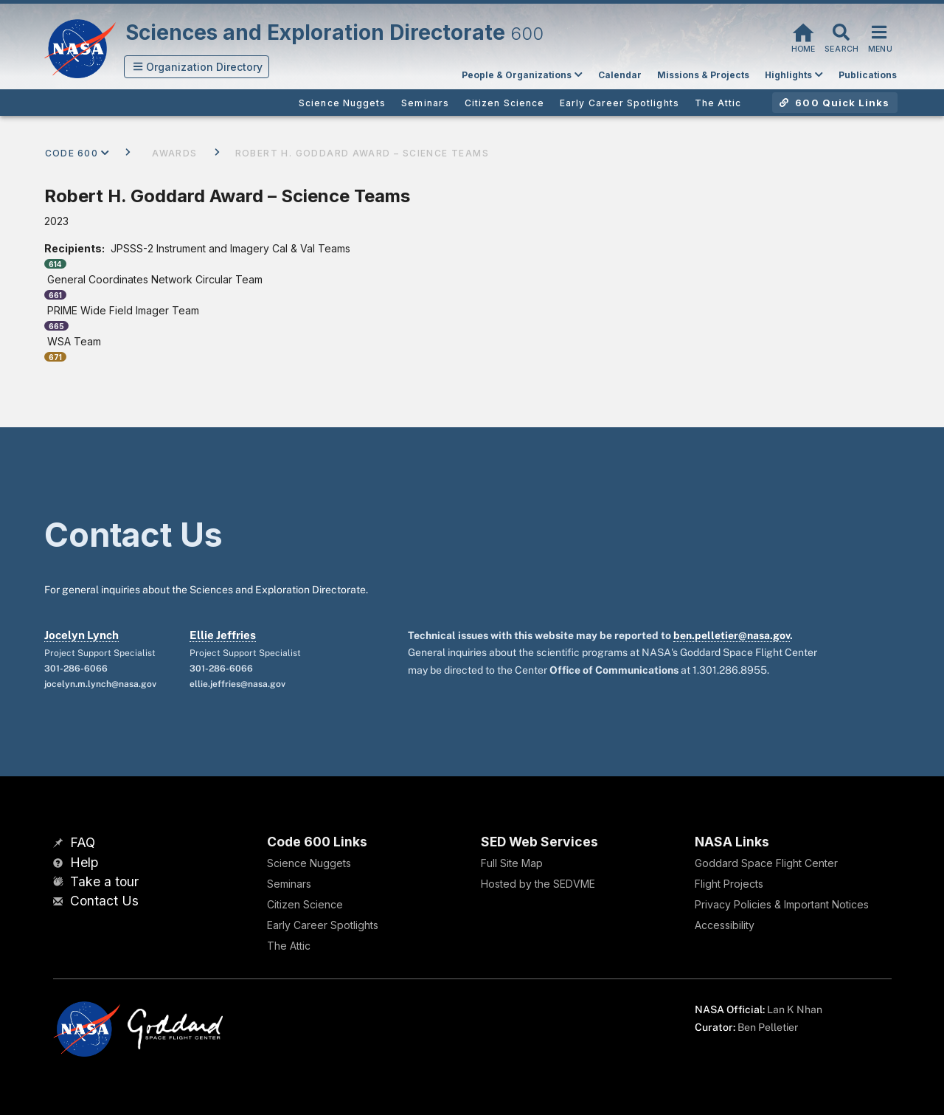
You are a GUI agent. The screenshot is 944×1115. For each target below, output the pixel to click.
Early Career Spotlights (322, 925)
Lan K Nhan (794, 1009)
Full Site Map (512, 863)
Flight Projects (729, 883)
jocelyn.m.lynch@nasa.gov (100, 684)
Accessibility (724, 925)
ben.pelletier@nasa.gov (731, 635)
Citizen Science (305, 904)
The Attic (288, 945)
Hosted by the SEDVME (538, 883)
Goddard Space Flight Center (766, 863)
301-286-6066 (76, 668)
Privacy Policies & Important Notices (782, 904)
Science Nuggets (309, 863)
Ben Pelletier (768, 1027)
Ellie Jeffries (223, 635)
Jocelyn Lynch (81, 635)
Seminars (289, 883)
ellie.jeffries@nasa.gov (237, 684)
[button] (197, 66)
